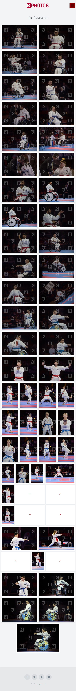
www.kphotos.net (40, 684)
